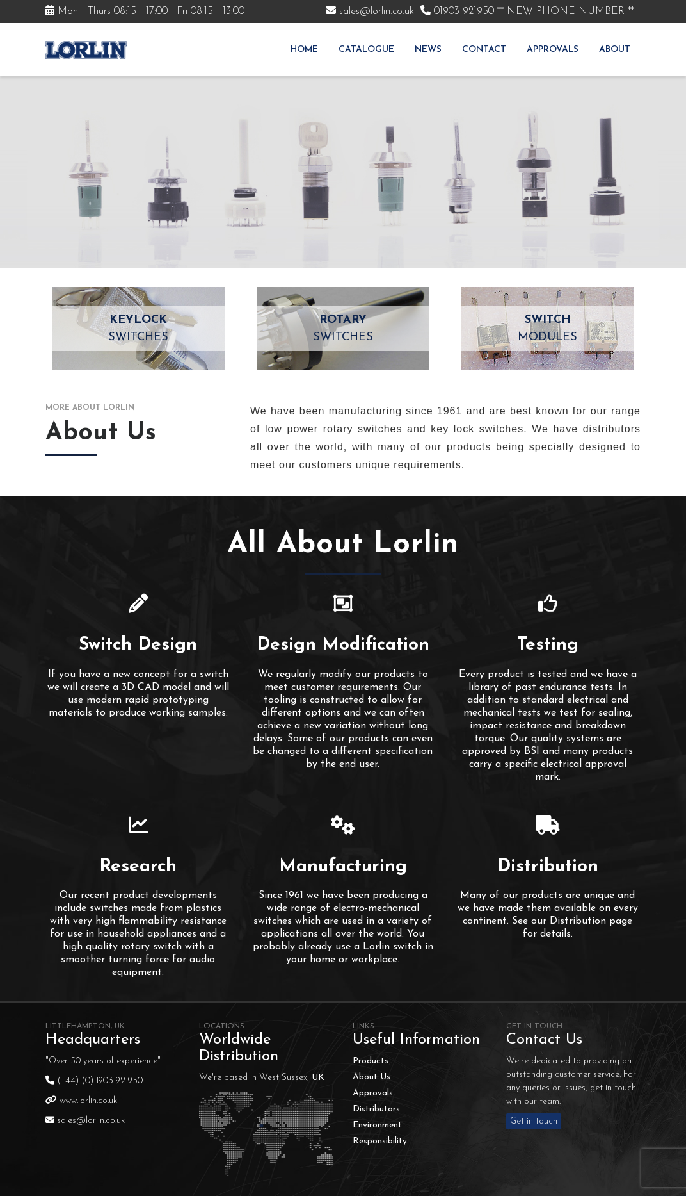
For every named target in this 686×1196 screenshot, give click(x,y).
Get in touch (533, 1121)
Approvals (552, 49)
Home (304, 49)
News (428, 49)
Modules (547, 327)
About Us (371, 1077)
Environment (377, 1125)
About (614, 49)
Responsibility (380, 1141)
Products (370, 1061)
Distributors (376, 1109)
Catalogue (366, 49)
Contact (484, 49)
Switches (138, 327)
